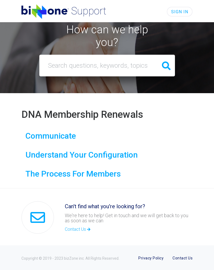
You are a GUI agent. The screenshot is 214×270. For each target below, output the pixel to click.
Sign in (179, 11)
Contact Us (77, 229)
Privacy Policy (151, 258)
